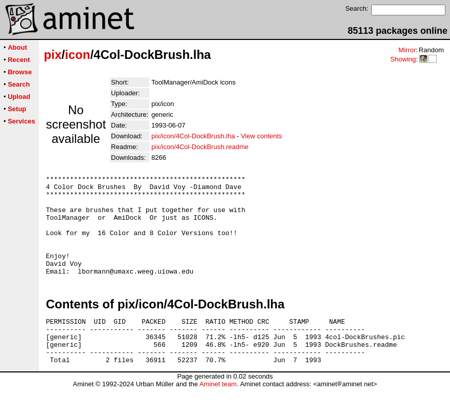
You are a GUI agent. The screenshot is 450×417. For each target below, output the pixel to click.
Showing (403, 59)
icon (77, 54)
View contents (261, 136)
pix (53, 54)
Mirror (407, 50)
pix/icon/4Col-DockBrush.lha (193, 136)
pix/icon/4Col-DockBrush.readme (200, 147)
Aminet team (218, 413)
